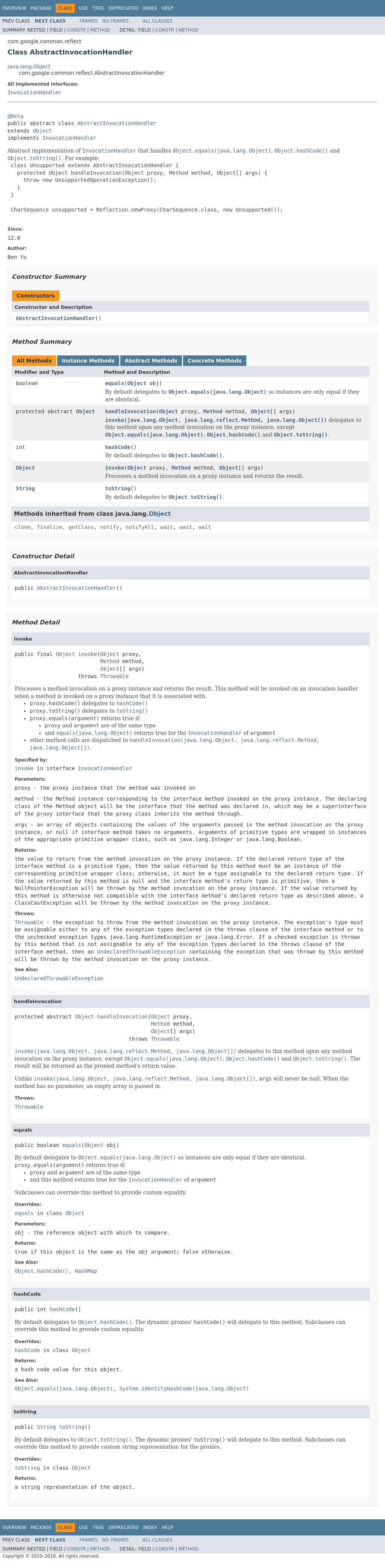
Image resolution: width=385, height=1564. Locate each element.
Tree (98, 8)
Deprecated (124, 8)
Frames (88, 21)
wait (167, 527)
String (25, 488)
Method (100, 30)
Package (41, 8)
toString (117, 488)
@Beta (15, 116)
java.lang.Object (29, 66)
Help (167, 8)
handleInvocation (130, 411)
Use (83, 8)
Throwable (114, 676)
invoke (114, 468)
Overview (14, 8)
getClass (81, 527)
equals (114, 383)
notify (110, 527)
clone (22, 527)
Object (42, 131)
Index (150, 8)
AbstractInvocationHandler (116, 123)
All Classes (158, 21)
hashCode (117, 447)
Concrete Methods (215, 361)
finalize (49, 527)
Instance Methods (88, 361)
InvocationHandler (34, 92)
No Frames (115, 21)
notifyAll (140, 527)
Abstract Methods (151, 361)
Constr (76, 30)
